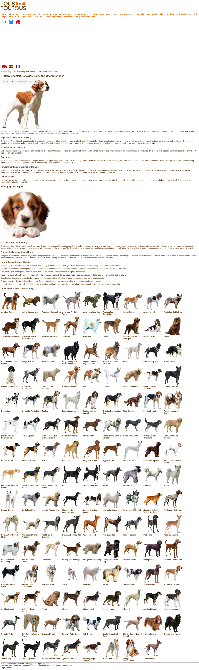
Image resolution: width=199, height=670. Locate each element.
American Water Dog (92, 311)
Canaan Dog (112, 385)
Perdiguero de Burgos (173, 509)
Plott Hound (152, 534)
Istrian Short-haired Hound (10, 485)
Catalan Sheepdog (132, 385)
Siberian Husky (92, 608)
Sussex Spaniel (152, 633)
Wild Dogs (38, 16)
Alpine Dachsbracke (31, 311)
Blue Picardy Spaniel (152, 360)
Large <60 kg (7, 16)
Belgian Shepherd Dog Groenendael (71, 361)
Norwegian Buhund (112, 509)
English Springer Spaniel (92, 411)
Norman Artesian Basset (92, 510)
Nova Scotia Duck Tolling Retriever (152, 510)
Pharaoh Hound (92, 534)
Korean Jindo (10, 509)
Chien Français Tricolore (152, 386)
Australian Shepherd (10, 336)
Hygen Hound (112, 460)
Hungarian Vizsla (92, 460)
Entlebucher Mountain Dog (112, 411)
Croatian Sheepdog (173, 385)
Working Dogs (126, 14)
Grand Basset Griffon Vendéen (112, 436)
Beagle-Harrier (31, 360)
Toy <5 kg (140, 14)
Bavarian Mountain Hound (10, 361)
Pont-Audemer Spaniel (31, 560)
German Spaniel (92, 435)
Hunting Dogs (65, 14)
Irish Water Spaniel (152, 460)
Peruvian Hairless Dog (71, 534)
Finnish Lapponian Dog (173, 411)
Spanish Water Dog (71, 633)
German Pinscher (71, 435)
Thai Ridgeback (31, 658)
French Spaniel (31, 435)
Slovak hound (112, 608)
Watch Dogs (111, 14)
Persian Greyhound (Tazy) (10, 535)
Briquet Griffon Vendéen (51, 386)
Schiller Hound (152, 583)
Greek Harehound (132, 435)
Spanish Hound (51, 633)
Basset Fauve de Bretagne (132, 337)
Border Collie (173, 360)
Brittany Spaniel (71, 385)
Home (3, 14)
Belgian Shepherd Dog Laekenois (92, 361)
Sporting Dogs (81, 14)
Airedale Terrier (10, 311)
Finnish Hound (152, 410)
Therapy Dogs (97, 14)
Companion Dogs (49, 14)
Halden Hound (10, 460)
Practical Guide (71, 16)
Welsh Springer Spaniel (92, 659)
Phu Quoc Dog (112, 534)
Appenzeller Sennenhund (112, 312)
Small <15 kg (172, 14)
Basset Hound (152, 336)
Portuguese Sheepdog (92, 559)
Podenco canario (173, 534)
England (11, 72)
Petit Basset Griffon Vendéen (31, 535)
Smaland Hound (152, 608)
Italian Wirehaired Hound (51, 485)
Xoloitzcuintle (152, 658)
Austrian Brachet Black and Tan (31, 337)
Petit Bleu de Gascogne (51, 535)
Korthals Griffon (31, 509)
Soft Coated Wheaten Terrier (31, 634)
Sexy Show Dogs (53, 16)
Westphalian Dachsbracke (132, 659)
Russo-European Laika (10, 584)
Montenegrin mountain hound (71, 510)
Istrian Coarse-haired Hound (173, 461)
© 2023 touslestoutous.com (12, 664)
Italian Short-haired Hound (31, 485)
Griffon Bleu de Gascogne (152, 436)
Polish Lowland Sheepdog (10, 560)
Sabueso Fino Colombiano (31, 584)
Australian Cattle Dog (173, 311)
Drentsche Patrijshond (31, 410)
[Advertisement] (99, 46)
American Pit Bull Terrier (71, 312)
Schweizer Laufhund (173, 583)
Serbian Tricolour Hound (31, 609)
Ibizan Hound (132, 460)
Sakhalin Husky (51, 583)
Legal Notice (6, 668)
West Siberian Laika (112, 658)
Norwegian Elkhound (132, 509)
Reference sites (87, 16)
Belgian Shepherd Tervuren (112, 361)
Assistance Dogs (30, 14)
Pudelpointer (152, 559)
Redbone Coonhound (173, 559)
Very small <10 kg (155, 14)
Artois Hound (152, 311)
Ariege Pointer (132, 311)
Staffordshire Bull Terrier (112, 634)
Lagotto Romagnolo (51, 509)
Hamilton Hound (31, 460)
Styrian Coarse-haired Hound (132, 634)
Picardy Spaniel (132, 534)
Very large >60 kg (23, 16)
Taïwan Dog (10, 658)
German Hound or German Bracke (51, 436)
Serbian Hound (10, 608)
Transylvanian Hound (51, 658)
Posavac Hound (132, 559)
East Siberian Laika (71, 410)
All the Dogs (14, 14)
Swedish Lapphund (173, 633)
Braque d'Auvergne (10, 385)
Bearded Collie (51, 360)
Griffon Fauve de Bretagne (173, 436)
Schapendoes (132, 583)
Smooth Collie (10, 633)
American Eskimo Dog (51, 311)
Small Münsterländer (173, 608)
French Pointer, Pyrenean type (10, 436)
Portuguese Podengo (71, 559)
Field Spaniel (132, 410)
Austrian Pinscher (51, 336)
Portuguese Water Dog (112, 560)
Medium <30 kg (187, 14)
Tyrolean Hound (71, 658)
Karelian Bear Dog (92, 484)
